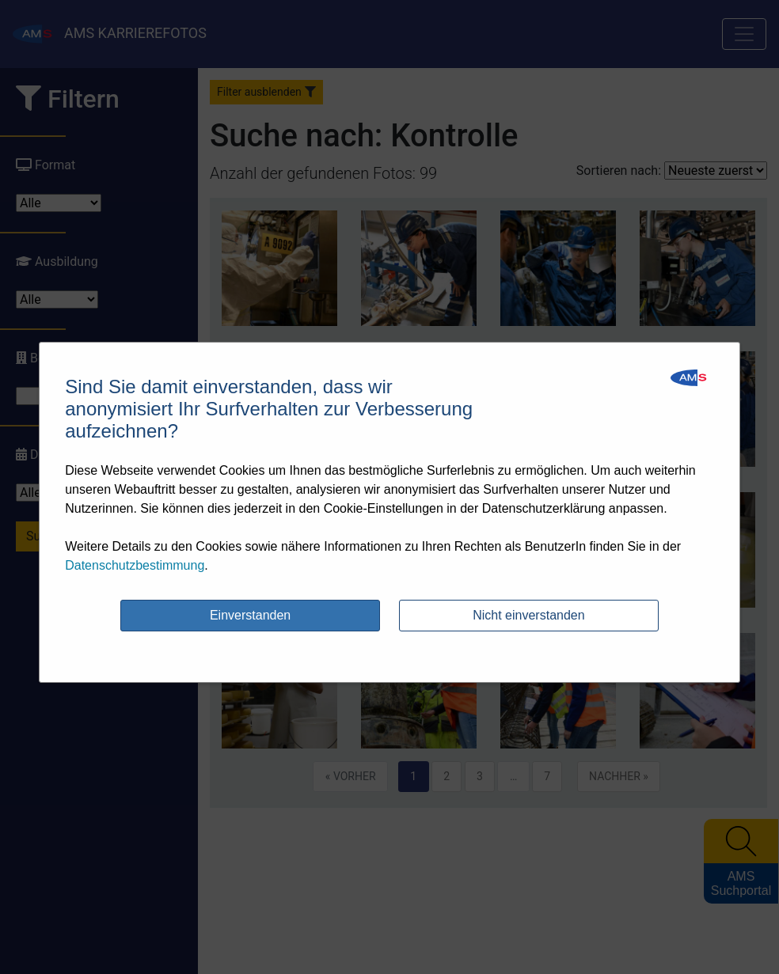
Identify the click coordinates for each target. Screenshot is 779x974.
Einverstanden (250, 615)
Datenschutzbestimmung (134, 565)
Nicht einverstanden (528, 615)
